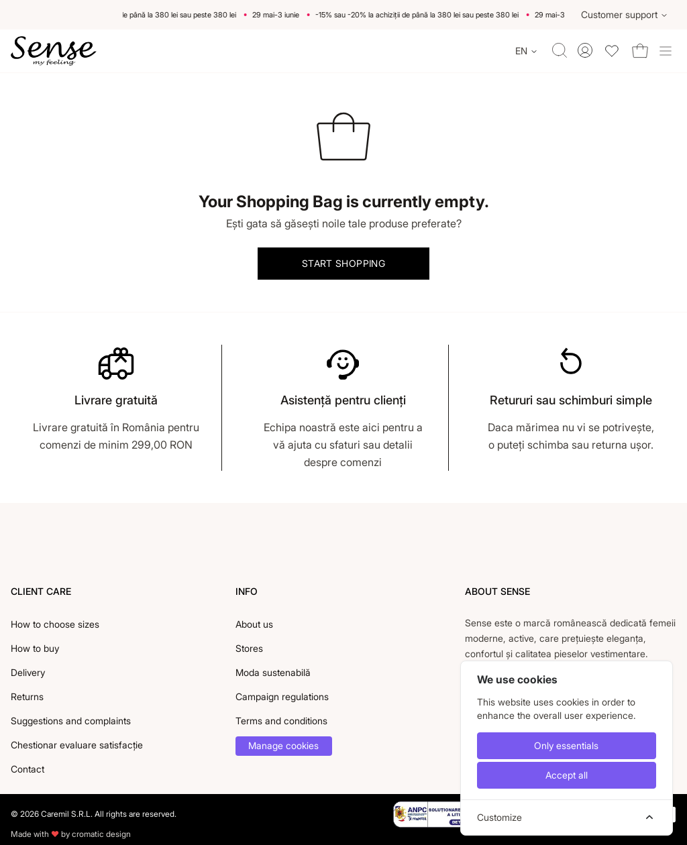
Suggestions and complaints (71, 720)
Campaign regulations (282, 696)
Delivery (28, 672)
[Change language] (526, 51)
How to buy (35, 648)
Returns (27, 696)
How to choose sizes (55, 624)
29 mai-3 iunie (279, 14)
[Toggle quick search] (559, 50)
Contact (27, 769)
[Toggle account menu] (585, 50)
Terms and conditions (281, 720)
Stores (249, 648)
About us (254, 624)
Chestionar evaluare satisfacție (77, 744)
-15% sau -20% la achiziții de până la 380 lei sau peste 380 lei (138, 14)
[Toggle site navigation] (665, 51)
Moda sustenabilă (273, 672)
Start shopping (343, 263)
